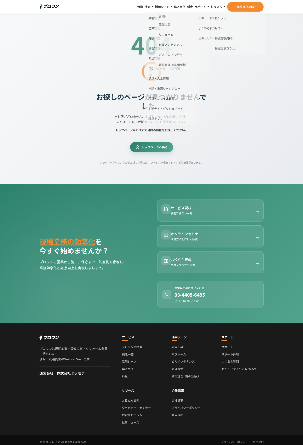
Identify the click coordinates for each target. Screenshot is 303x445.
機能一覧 (128, 351)
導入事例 (162, 6)
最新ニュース (130, 419)
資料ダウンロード (244, 7)
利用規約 (177, 411)
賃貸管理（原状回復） (186, 372)
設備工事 (177, 343)
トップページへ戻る (151, 147)
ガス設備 (177, 365)
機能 (121, 6)
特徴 (109, 6)
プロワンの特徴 (132, 343)
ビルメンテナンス (183, 358)
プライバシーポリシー (186, 404)
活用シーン (140, 6)
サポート (192, 6)
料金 (177, 6)
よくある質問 (230, 358)
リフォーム (179, 351)
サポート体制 (230, 351)
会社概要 (177, 397)
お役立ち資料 (130, 397)
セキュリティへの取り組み (238, 365)
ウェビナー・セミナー (136, 404)
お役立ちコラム (132, 411)
